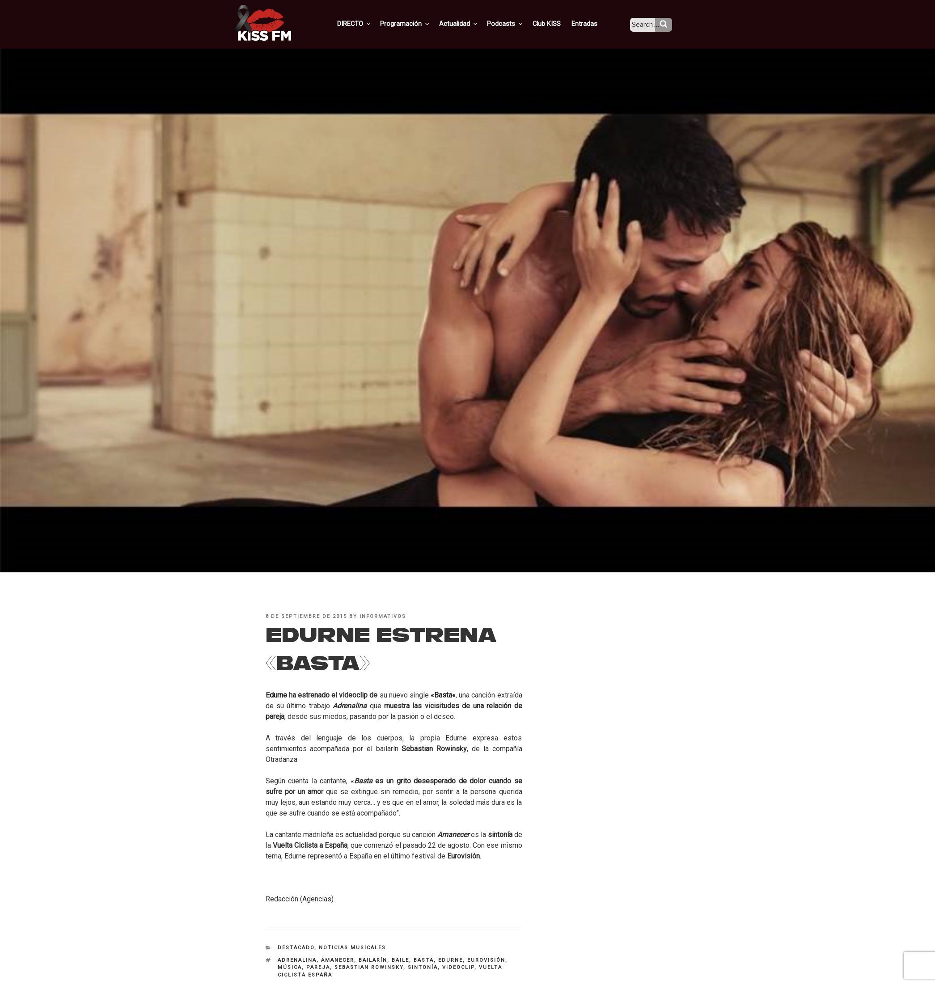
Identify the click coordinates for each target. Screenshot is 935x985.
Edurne (450, 960)
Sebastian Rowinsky (368, 967)
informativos (383, 616)
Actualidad (470, 23)
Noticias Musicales (352, 948)
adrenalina (297, 960)
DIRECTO (369, 23)
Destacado (296, 948)
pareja (318, 967)
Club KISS (554, 23)
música (290, 967)
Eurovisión (486, 960)
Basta (443, 695)
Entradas (590, 23)
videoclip (458, 967)
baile (400, 960)
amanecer (337, 960)
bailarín (373, 960)
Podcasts (515, 23)
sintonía (423, 967)
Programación (418, 23)
